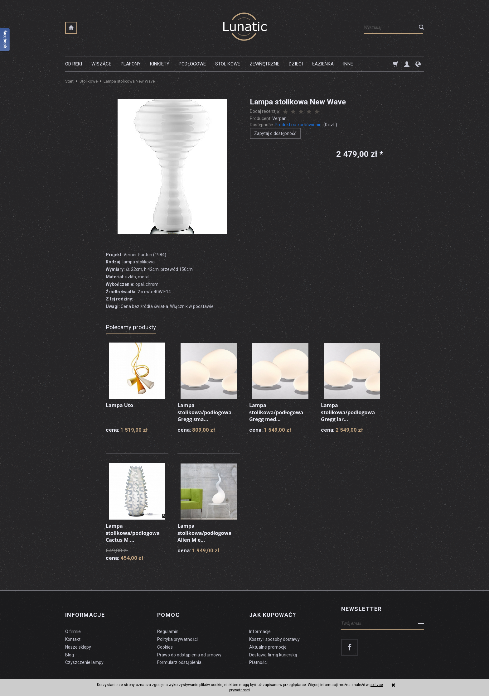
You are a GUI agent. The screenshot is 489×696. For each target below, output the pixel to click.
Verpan (279, 118)
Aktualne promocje (268, 636)
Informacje (85, 609)
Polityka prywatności (177, 629)
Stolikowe (227, 64)
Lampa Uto (121, 405)
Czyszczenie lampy (84, 652)
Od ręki (73, 64)
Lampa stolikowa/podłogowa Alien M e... (207, 532)
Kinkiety (159, 64)
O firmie (73, 621)
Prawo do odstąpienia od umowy (189, 644)
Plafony (131, 64)
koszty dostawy (96, 676)
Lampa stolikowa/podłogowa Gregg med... (279, 411)
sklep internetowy (402, 676)
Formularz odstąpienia (179, 652)
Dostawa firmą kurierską (273, 644)
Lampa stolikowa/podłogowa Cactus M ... (136, 532)
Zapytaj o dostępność (275, 133)
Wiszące (101, 64)
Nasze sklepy (78, 636)
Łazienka (323, 64)
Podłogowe (192, 64)
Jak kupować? (272, 609)
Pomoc (168, 609)
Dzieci (296, 64)
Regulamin (167, 621)
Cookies (165, 636)
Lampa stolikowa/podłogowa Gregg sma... (207, 411)
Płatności (258, 652)
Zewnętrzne (264, 64)
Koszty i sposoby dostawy (274, 629)
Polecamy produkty (131, 327)
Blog (69, 644)
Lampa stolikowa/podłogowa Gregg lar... (351, 411)
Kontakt (72, 629)
